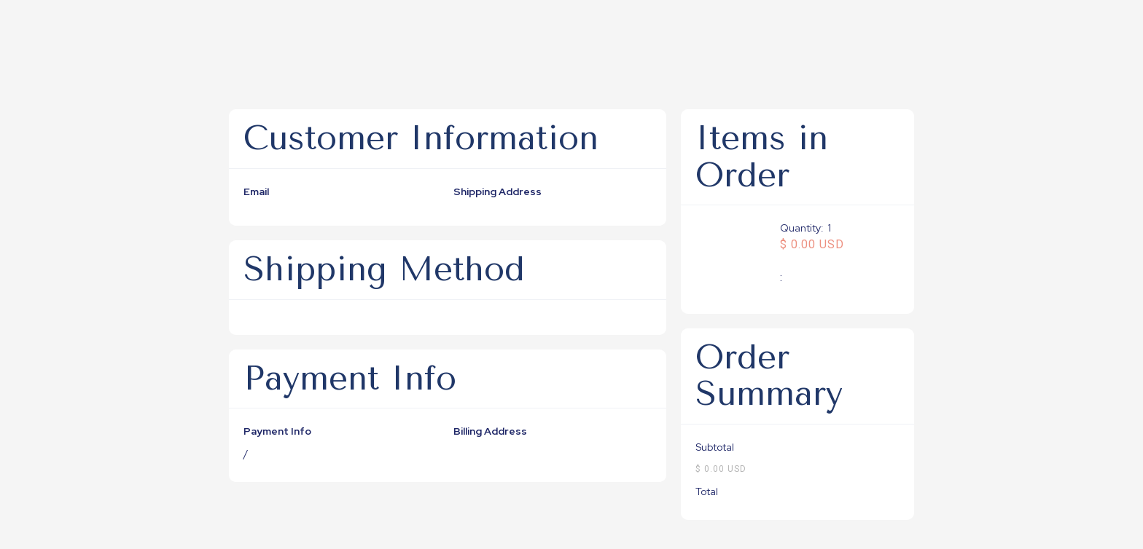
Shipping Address (497, 191)
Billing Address (490, 431)
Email (256, 191)
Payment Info (277, 431)
